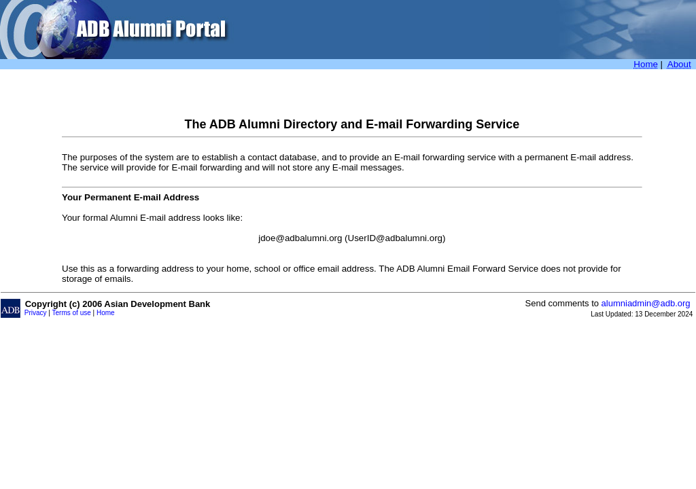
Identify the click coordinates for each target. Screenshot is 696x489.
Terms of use (71, 312)
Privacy (35, 312)
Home (106, 312)
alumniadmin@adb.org (646, 303)
